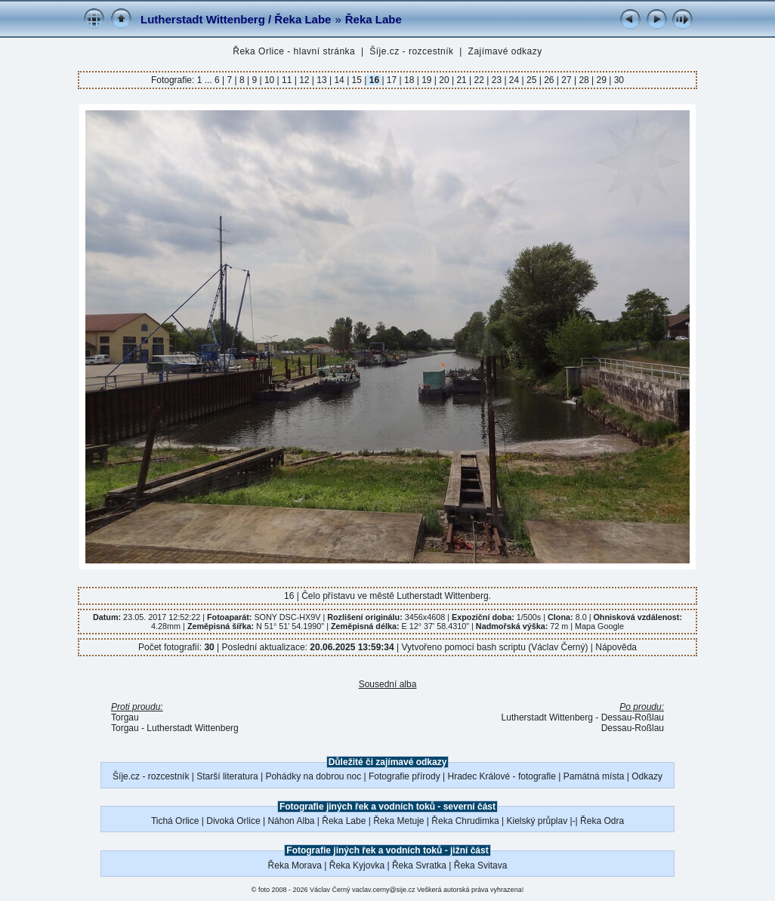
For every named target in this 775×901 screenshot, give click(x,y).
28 (583, 80)
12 (304, 80)
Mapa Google (599, 626)
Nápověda (616, 647)
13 (321, 80)
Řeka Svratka (419, 865)
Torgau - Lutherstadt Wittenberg (175, 728)
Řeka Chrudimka (465, 821)
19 (426, 80)
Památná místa (594, 776)
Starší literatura (227, 776)
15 (356, 80)
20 (444, 80)
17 (392, 80)
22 (478, 80)
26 (549, 80)
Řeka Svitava (481, 865)
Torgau (125, 717)
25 (531, 80)
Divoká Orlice (233, 821)
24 (514, 80)
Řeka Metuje (398, 821)
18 (409, 80)
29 (601, 80)
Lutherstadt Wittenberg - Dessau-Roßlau (583, 717)
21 (461, 80)
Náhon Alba (290, 821)
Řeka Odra (602, 821)
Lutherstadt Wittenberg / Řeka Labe (235, 19)
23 (496, 80)
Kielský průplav (536, 821)
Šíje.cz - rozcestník (411, 51)
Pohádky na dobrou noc (313, 776)
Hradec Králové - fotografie (502, 776)
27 (566, 80)
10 (269, 80)
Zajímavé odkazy (505, 51)
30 (617, 80)
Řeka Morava (295, 865)
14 (339, 80)
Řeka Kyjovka (356, 865)
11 (287, 80)
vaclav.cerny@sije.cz (383, 889)
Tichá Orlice (175, 821)
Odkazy (646, 776)
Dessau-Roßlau (632, 728)
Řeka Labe (373, 19)
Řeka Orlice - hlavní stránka (294, 51)
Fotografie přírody (404, 776)
